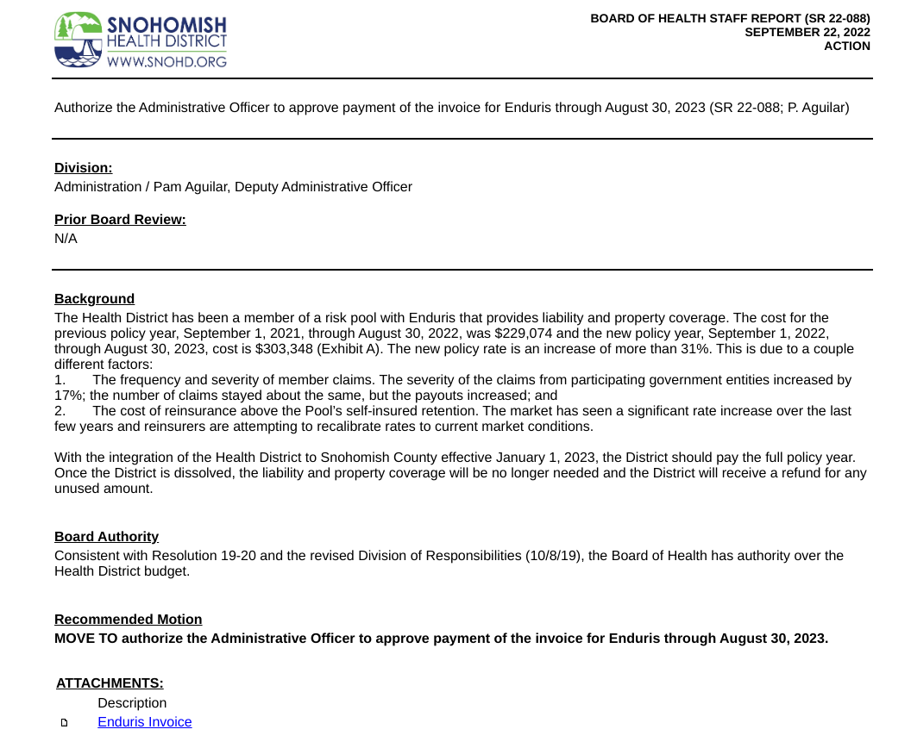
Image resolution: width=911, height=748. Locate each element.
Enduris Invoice (144, 722)
